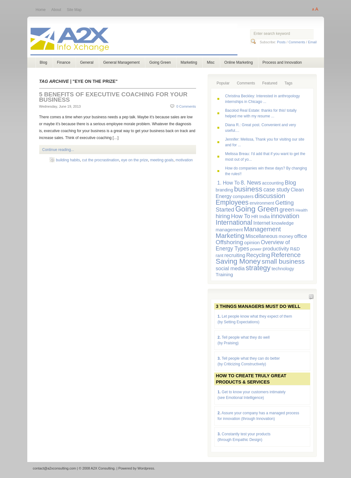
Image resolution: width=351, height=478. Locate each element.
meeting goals (161, 160)
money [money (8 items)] (286, 236)
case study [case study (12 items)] (276, 189)
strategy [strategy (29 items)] (258, 268)
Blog (43, 62)
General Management (121, 62)
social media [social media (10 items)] (230, 268)
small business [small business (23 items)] (283, 261)
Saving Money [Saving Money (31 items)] (238, 261)
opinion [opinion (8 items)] (252, 242)
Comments (297, 42)
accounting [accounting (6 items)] (273, 182)
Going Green (160, 62)
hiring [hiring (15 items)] (223, 216)
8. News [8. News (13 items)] (251, 183)
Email (312, 42)
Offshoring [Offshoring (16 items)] (229, 242)
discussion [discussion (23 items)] (270, 195)
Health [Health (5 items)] (301, 210)
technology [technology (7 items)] (283, 268)
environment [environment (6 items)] (262, 203)
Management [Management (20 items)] (262, 229)
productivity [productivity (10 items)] (276, 249)
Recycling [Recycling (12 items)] (258, 255)
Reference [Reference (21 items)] (285, 254)
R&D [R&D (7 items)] (295, 248)
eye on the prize (134, 160)
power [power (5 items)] (256, 249)
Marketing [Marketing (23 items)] (230, 235)
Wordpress (145, 468)
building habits (68, 160)
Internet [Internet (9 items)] (261, 223)
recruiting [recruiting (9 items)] (234, 255)
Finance (64, 62)
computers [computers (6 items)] (243, 196)
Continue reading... (58, 150)
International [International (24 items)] (234, 222)
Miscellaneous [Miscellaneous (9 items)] (262, 236)
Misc (211, 62)
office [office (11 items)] (300, 236)
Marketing (189, 62)
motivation (184, 160)
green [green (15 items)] (287, 209)
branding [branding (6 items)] (224, 189)
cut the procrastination (100, 160)
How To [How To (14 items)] (240, 216)
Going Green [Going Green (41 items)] (256, 209)
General (86, 62)
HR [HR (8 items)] (254, 216)
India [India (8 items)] (264, 216)
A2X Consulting (139, 40)
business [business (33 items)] (248, 189)
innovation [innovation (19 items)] (285, 215)
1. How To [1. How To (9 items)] (228, 182)
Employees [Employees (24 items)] (232, 202)
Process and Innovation (282, 62)
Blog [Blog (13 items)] (290, 183)
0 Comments (186, 106)
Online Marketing (238, 62)
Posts (281, 42)
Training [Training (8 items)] (224, 274)
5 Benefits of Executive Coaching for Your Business (113, 97)
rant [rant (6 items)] (220, 255)
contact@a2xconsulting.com (54, 468)
